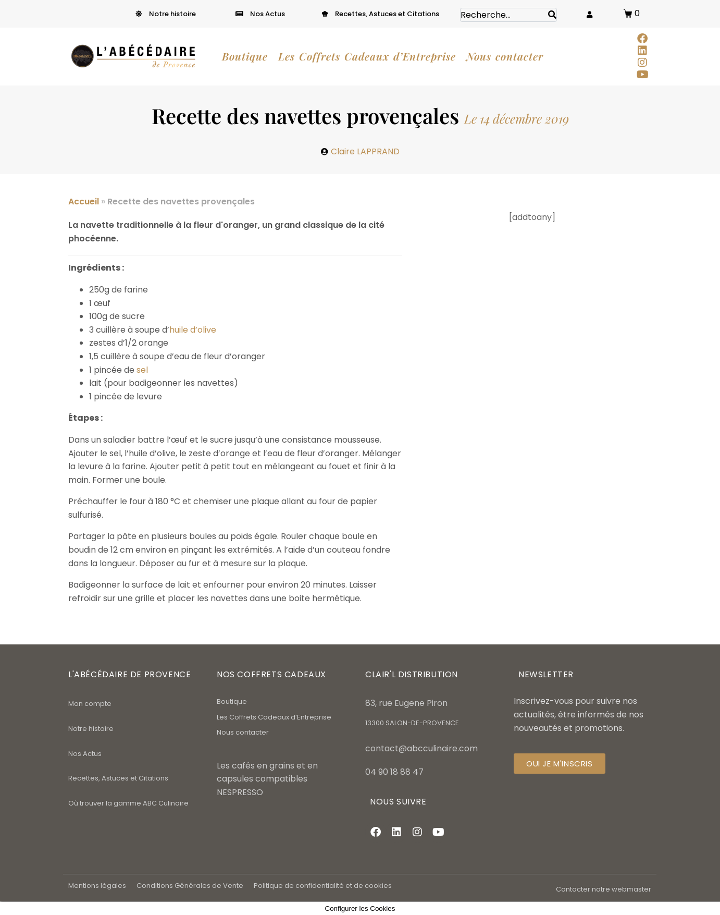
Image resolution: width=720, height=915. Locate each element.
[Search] (552, 14)
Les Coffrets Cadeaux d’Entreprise (274, 717)
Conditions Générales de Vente (189, 885)
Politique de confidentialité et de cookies (323, 885)
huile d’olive (192, 330)
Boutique (232, 701)
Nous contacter (243, 732)
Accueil (83, 202)
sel (142, 370)
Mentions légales (97, 885)
